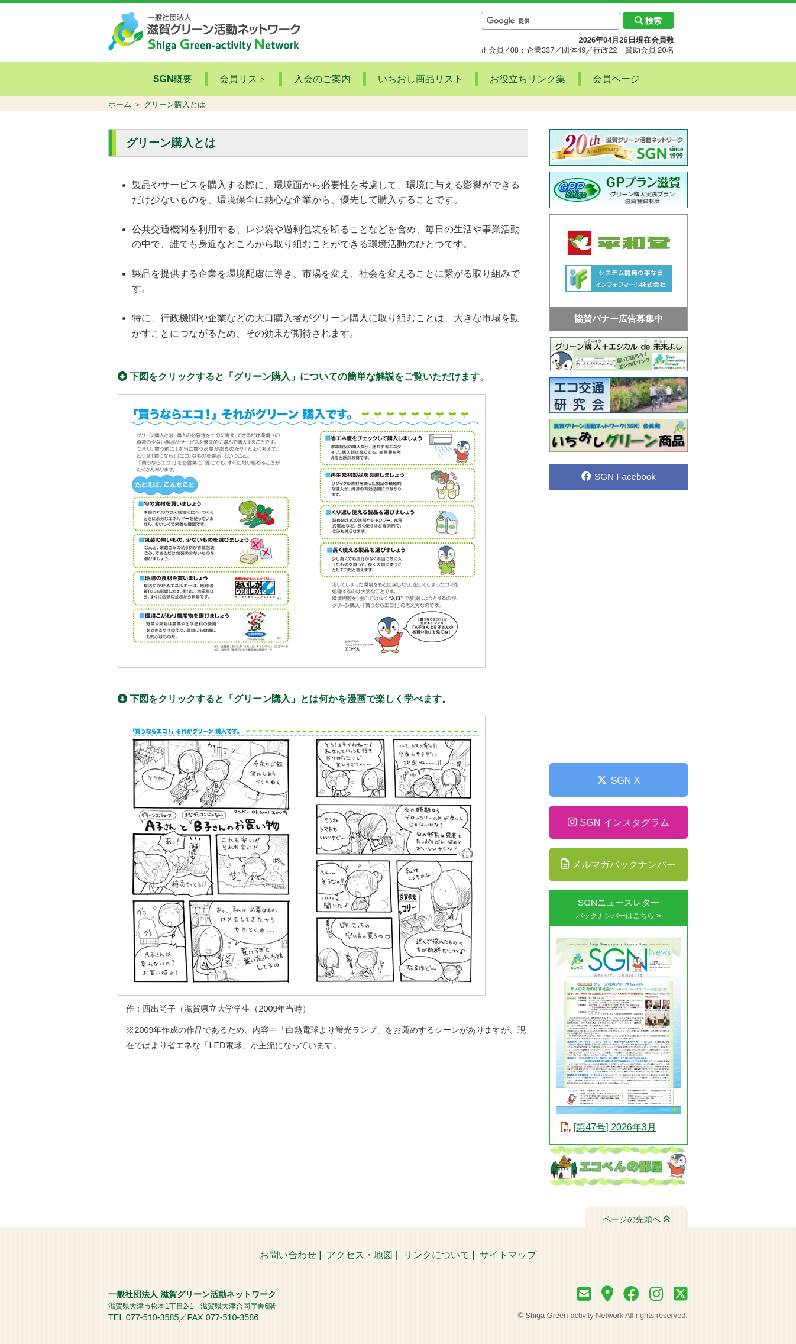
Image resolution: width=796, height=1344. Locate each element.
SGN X (618, 780)
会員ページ (597, 79)
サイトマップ (508, 1255)
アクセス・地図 (359, 1255)
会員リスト (257, 79)
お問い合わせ (288, 1255)
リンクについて (436, 1255)
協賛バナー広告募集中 (618, 319)
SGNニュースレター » (618, 908)
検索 (648, 20)
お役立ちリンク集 (517, 79)
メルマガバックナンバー (618, 864)
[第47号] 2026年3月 (615, 1127)
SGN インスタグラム (618, 822)
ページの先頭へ (637, 1219)
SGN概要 (195, 79)
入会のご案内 (327, 79)
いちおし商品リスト (417, 79)
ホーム (119, 104)
